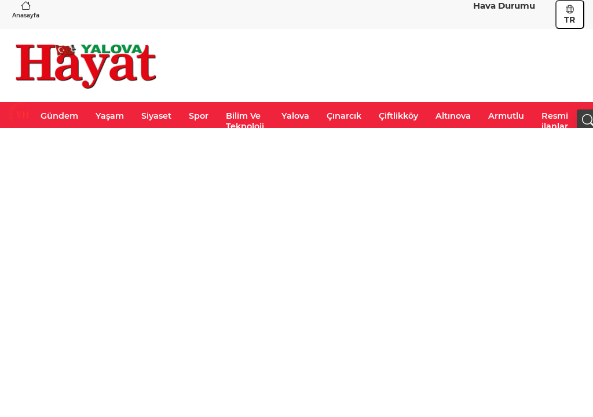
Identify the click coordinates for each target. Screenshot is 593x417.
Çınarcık (344, 116)
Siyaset (156, 116)
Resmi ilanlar (554, 121)
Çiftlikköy (398, 116)
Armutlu (506, 116)
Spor (198, 116)
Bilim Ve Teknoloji (245, 121)
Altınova (453, 116)
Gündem (59, 116)
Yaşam (110, 116)
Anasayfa (25, 9)
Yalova (295, 116)
